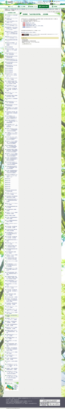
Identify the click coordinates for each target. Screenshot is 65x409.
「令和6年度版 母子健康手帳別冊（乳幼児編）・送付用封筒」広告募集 (11, 291)
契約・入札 (19, 9)
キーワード (36, 3)
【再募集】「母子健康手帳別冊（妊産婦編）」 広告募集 (11, 322)
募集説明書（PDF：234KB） (30, 22)
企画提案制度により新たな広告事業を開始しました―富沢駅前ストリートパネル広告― (11, 28)
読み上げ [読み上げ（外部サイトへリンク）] (40, 1)
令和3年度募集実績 (9, 47)
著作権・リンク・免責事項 (16, 398)
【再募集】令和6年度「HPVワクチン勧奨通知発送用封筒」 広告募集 (11, 331)
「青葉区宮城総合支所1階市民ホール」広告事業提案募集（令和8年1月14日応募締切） (11, 167)
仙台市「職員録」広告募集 (10, 215)
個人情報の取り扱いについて (26, 398)
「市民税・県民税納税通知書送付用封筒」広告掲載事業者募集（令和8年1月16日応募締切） (11, 159)
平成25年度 (8, 184)
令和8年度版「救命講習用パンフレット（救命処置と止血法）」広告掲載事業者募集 (11, 121)
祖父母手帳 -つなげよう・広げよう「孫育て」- (28, 32)
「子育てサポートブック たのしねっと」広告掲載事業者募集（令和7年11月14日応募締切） (11, 138)
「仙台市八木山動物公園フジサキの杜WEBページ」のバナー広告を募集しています (11, 175)
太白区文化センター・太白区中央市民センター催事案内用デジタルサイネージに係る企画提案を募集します (11, 33)
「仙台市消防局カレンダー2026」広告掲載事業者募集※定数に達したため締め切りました (11, 117)
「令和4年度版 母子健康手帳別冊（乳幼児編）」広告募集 (11, 227)
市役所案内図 (44, 405)
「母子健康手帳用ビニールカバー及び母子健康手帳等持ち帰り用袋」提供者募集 (11, 233)
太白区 (16, 388)
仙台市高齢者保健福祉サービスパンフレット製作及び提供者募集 (11, 281)
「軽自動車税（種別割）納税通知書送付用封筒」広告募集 (11, 96)
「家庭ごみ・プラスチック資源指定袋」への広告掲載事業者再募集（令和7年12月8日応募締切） (11, 154)
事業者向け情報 (13, 9)
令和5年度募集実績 (9, 70)
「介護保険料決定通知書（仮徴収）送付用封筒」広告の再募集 (11, 258)
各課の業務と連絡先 (43, 403)
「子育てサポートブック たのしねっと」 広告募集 (11, 307)
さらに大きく (51, 2)
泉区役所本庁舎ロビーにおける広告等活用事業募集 (11, 105)
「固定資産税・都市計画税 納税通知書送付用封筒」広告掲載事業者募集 (11, 113)
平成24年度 (8, 186)
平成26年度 (8, 182)
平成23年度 (8, 188)
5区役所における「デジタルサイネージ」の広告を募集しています (11, 37)
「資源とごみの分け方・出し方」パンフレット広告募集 (11, 194)
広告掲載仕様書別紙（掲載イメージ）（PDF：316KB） (34, 25)
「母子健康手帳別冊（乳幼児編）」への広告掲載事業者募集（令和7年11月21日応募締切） (11, 146)
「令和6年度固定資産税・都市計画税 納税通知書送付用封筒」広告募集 (11, 273)
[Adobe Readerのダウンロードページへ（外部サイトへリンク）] (25, 34)
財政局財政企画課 (25, 39)
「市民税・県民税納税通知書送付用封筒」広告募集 (11, 218)
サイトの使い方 (8, 398)
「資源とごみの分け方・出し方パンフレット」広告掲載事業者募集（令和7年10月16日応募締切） (11, 129)
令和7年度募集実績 (9, 379)
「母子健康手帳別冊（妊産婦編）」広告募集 (11, 252)
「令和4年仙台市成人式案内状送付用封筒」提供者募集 (11, 230)
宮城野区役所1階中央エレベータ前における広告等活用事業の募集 (11, 60)
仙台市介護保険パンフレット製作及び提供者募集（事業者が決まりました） (11, 269)
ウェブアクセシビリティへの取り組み (38, 398)
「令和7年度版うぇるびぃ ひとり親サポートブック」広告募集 (11, 86)
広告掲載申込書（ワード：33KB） (31, 27)
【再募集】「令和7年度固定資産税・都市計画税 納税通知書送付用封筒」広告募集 (11, 349)
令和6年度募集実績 (9, 72)
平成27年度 (8, 180)
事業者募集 (23, 9)
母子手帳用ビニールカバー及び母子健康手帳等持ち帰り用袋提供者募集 (11, 108)
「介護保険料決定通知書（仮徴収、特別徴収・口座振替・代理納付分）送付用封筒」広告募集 (11, 82)
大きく (47, 2)
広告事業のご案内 (51, 9)
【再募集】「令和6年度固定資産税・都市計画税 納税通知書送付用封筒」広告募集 (11, 300)
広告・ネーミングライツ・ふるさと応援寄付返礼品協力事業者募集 (36, 9)
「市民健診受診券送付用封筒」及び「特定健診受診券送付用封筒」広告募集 (11, 200)
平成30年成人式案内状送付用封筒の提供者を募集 (11, 191)
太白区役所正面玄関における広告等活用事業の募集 (11, 63)
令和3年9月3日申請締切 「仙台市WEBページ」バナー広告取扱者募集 (11, 50)
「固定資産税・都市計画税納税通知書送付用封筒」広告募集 (11, 197)
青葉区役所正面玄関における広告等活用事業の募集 (11, 57)
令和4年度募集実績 (9, 68)
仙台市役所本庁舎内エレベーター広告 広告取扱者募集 (11, 53)
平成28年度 (8, 178)
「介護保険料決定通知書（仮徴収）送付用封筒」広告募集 (11, 246)
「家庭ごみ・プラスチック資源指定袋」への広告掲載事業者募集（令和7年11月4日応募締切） (11, 142)
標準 (48, 1)
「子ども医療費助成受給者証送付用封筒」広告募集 (11, 221)
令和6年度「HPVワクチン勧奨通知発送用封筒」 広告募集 (11, 328)
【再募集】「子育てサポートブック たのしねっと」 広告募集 (11, 319)
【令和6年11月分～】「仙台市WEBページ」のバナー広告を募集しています (11, 75)
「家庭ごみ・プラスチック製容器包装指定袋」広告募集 (11, 213)
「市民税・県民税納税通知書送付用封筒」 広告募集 (11, 325)
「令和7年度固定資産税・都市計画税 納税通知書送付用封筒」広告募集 (11, 345)
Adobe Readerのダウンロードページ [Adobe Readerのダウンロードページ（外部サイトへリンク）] (34, 35)
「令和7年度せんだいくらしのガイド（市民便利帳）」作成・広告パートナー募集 (11, 365)
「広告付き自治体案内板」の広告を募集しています (11, 22)
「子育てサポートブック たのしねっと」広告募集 (11, 93)
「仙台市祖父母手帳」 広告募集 (11, 297)
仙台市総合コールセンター (47, 400)
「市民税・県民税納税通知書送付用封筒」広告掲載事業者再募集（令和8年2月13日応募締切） (11, 171)
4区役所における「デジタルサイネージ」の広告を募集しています (11, 25)
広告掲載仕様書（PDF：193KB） (30, 24)
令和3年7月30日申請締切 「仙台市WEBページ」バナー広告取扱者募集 (11, 44)
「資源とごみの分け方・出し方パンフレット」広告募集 (11, 78)
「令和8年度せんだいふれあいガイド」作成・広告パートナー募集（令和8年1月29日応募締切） (11, 372)
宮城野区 (16, 386)
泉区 (16, 389)
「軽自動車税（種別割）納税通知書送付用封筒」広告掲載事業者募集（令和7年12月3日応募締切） (11, 150)
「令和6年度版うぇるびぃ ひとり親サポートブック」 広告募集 (11, 310)
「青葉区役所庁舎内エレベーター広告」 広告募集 (11, 335)
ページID (39, 3)
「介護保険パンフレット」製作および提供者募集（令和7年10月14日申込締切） (11, 134)
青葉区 (16, 385)
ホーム (9, 9)
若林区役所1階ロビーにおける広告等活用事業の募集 (11, 66)
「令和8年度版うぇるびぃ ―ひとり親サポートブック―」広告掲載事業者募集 (11, 125)
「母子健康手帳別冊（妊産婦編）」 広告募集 (11, 294)
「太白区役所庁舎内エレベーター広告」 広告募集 (11, 356)
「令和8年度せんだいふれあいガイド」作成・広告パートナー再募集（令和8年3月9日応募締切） (11, 376)
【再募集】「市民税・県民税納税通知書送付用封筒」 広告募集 (11, 369)
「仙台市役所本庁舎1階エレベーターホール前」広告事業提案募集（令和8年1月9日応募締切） (11, 163)
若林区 (16, 387)
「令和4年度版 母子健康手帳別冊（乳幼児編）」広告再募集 (11, 237)
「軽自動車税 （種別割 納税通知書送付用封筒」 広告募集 (11, 304)
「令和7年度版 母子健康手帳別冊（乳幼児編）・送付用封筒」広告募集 (11, 89)
